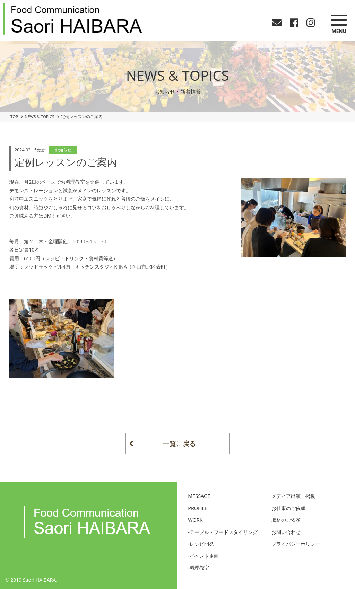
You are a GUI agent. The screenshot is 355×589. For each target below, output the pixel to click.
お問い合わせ (286, 532)
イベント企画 (204, 556)
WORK (195, 520)
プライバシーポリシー (295, 543)
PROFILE (197, 508)
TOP (14, 116)
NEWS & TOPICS (39, 116)
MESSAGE (199, 496)
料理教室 (199, 567)
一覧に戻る (179, 443)
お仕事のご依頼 (288, 508)
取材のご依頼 (286, 520)
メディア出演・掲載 (293, 496)
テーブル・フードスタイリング (224, 532)
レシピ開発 (202, 543)
